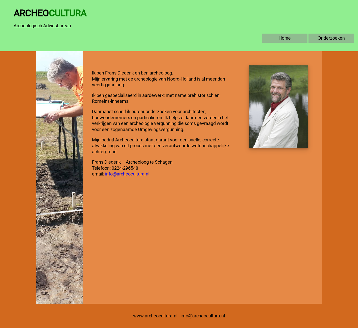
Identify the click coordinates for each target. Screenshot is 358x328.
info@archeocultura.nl (127, 173)
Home (285, 38)
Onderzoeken (331, 38)
